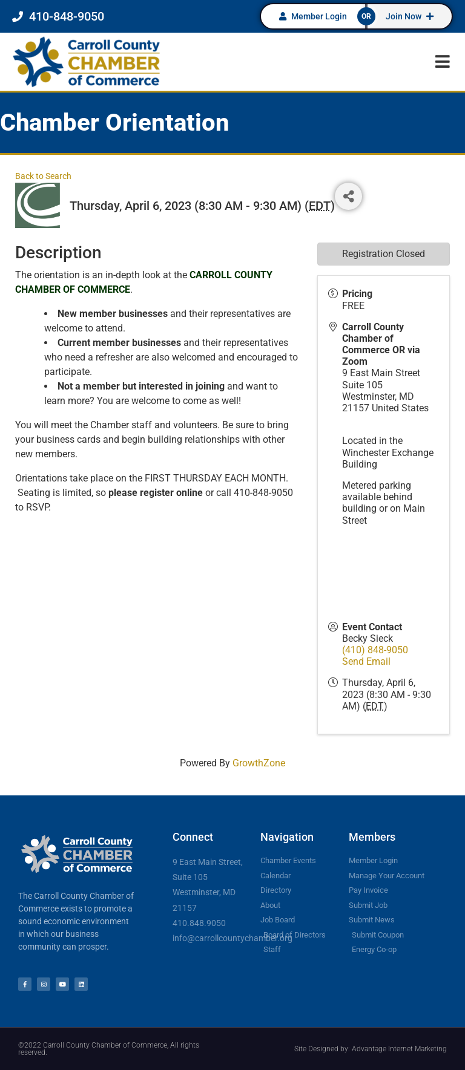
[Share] (348, 196)
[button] (442, 61)
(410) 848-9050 (375, 650)
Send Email (366, 661)
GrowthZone (258, 763)
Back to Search (43, 176)
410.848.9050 (199, 923)
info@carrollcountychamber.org (232, 938)
